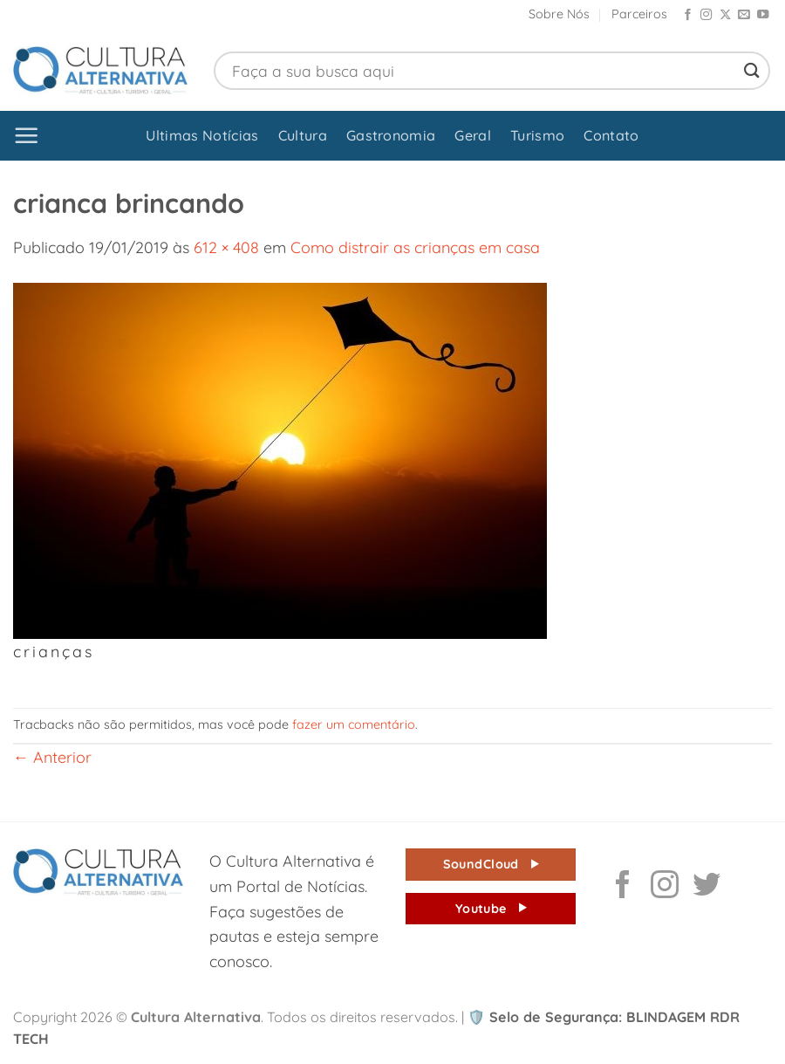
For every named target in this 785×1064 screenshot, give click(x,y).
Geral (472, 135)
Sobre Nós (559, 14)
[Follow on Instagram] (706, 15)
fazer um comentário (353, 724)
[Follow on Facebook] (687, 15)
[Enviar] (751, 70)
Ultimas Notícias (202, 135)
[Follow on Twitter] (706, 887)
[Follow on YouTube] (762, 15)
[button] (26, 136)
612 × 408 (226, 247)
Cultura (302, 135)
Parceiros (639, 14)
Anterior (52, 756)
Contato (611, 135)
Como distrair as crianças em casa (415, 247)
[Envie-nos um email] (743, 15)
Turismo (537, 135)
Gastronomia (391, 135)
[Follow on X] (725, 15)
